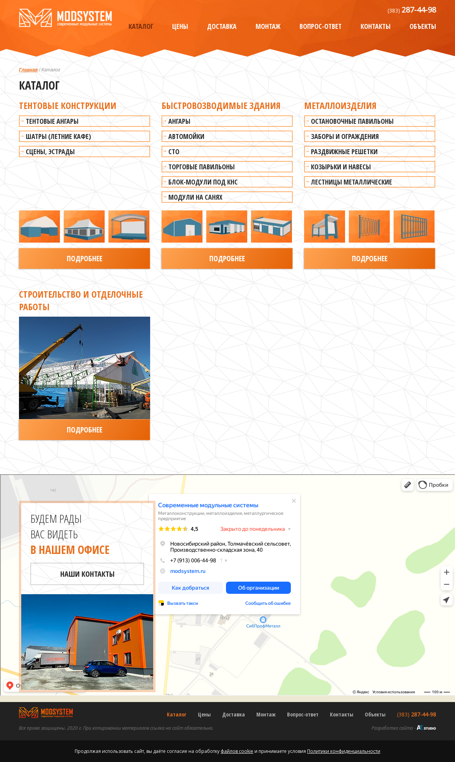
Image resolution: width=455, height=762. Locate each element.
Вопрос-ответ (321, 26)
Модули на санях (195, 197)
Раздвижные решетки (344, 151)
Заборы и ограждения (345, 136)
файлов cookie (237, 751)
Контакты (376, 26)
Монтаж (268, 26)
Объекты (423, 26)
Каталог (141, 26)
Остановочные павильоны (352, 121)
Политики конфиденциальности (343, 751)
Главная (28, 70)
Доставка (222, 26)
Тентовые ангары (52, 121)
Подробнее (84, 258)
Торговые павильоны (201, 166)
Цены (180, 26)
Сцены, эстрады (50, 151)
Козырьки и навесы (341, 166)
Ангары (179, 121)
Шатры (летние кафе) (58, 136)
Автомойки (186, 136)
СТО (173, 151)
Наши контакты (87, 574)
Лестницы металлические (351, 181)
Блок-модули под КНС (203, 181)
